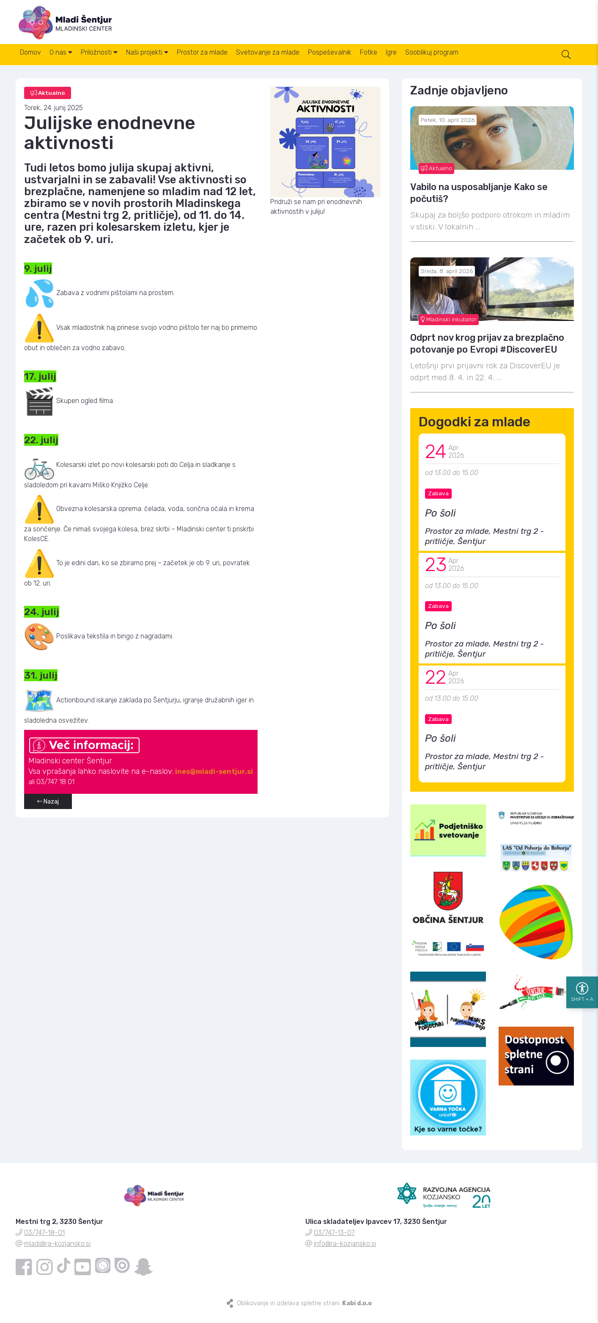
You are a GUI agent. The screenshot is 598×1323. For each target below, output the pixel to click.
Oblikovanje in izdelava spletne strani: (304, 1311)
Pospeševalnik (373, 63)
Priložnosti (116, 63)
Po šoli (440, 522)
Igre (448, 63)
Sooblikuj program (496, 63)
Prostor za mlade (232, 63)
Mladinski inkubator (449, 327)
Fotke (419, 63)
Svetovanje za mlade (305, 63)
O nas (71, 63)
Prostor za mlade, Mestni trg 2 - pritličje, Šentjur (484, 545)
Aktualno (436, 176)
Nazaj (48, 810)
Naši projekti (171, 63)
